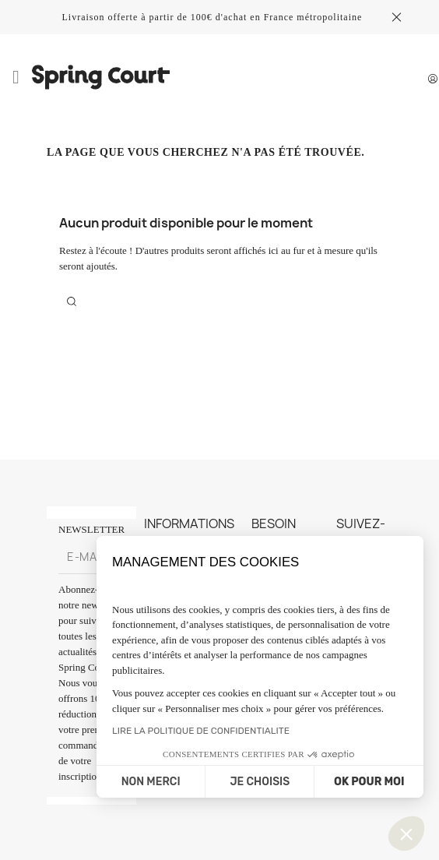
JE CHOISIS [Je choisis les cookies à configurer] (260, 781)
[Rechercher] (71, 301)
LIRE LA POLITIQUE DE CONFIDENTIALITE (201, 730)
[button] (406, 833)
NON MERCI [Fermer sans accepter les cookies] (151, 781)
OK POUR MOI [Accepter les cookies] (369, 781)
